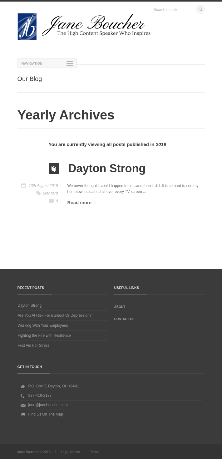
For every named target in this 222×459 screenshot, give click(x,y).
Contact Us (124, 319)
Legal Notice (70, 452)
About (120, 307)
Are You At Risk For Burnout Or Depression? (55, 315)
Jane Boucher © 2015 (34, 452)
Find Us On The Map (45, 414)
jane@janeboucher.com (48, 405)
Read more (79, 202)
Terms (94, 452)
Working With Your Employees (43, 325)
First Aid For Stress (34, 345)
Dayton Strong (30, 305)
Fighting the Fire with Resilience (44, 335)
